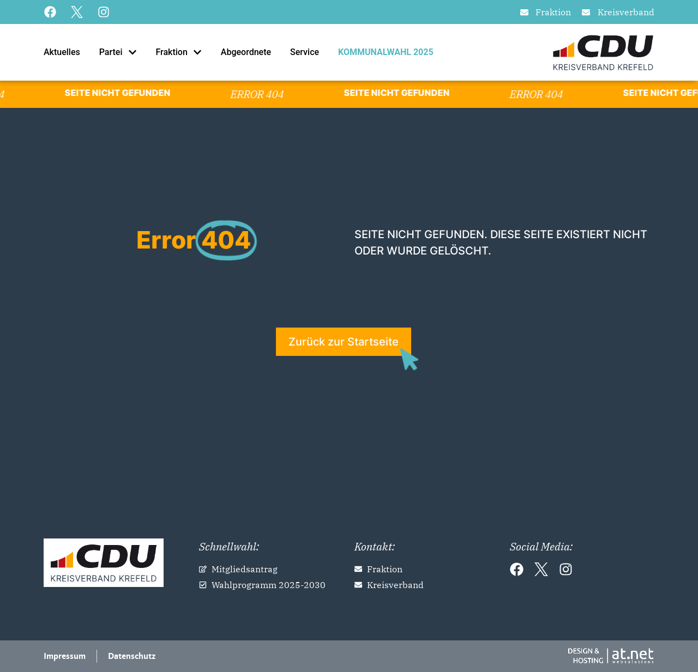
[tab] (59, 52)
